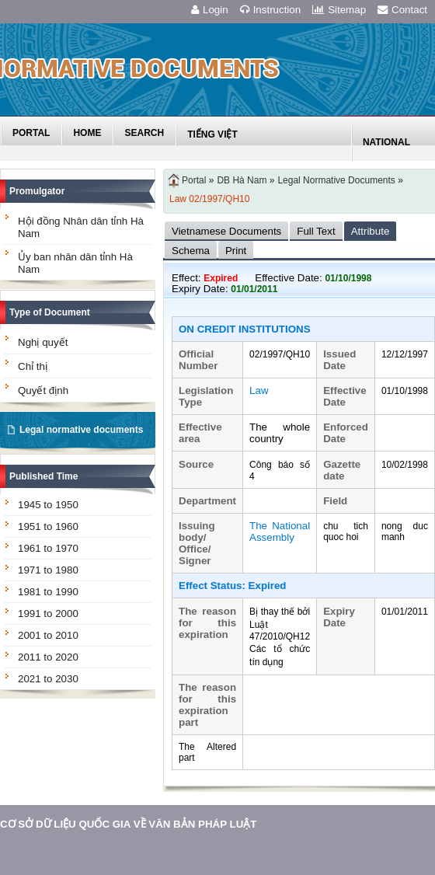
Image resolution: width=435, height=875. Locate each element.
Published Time (43, 476)
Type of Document (49, 312)
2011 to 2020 (48, 657)
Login (209, 10)
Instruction (270, 10)
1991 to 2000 (48, 613)
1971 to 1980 (48, 570)
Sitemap (339, 10)
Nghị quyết (43, 342)
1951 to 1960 (48, 526)
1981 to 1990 (48, 592)
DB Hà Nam (241, 180)
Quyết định (43, 390)
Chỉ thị (32, 366)
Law (258, 390)
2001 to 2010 (48, 635)
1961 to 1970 (48, 548)
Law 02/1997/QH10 (209, 198)
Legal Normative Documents (336, 180)
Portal (194, 180)
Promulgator (36, 191)
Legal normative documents (81, 429)
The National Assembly (279, 531)
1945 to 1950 (48, 505)
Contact (402, 10)
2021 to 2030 (48, 679)
